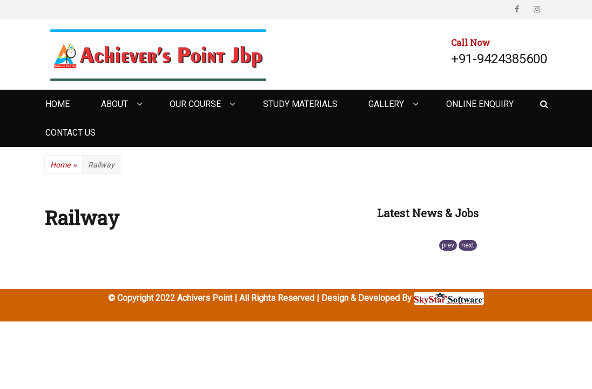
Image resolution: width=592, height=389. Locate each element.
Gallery (386, 104)
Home (57, 104)
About (114, 104)
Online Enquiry (480, 104)
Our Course (195, 104)
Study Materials (300, 104)
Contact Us (70, 133)
